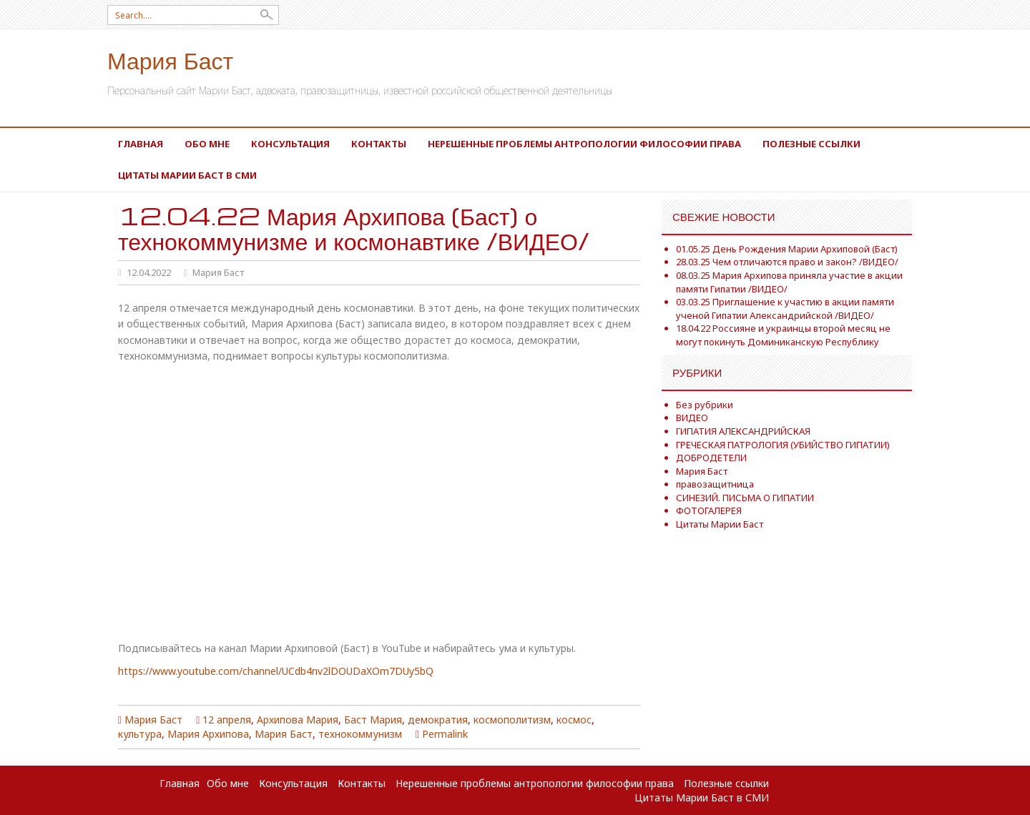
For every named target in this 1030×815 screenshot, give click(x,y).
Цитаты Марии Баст (719, 524)
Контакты (378, 143)
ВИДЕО (692, 417)
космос (574, 719)
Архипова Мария (297, 719)
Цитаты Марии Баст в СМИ (187, 175)
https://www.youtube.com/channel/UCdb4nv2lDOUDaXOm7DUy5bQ (275, 671)
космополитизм (512, 719)
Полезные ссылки (811, 143)
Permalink (445, 734)
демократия (438, 719)
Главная (140, 143)
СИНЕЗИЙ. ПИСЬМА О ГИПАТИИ (745, 497)
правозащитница (715, 484)
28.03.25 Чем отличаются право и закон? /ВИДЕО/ (787, 261)
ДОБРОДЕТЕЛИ (711, 457)
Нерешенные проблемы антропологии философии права (584, 143)
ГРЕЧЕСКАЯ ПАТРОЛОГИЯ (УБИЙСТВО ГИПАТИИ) (783, 444)
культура (140, 734)
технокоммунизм (360, 734)
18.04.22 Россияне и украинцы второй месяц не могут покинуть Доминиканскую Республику (783, 335)
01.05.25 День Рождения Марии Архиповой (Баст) (787, 248)
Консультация (290, 143)
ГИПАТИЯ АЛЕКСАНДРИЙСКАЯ (743, 431)
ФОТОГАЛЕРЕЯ (709, 510)
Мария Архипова (208, 734)
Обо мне (207, 143)
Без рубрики (704, 404)
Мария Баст (170, 60)
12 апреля (226, 719)
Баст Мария (373, 719)
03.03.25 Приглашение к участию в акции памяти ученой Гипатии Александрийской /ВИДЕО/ (785, 308)
